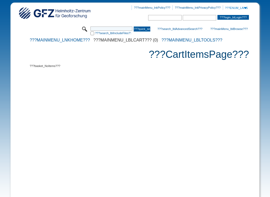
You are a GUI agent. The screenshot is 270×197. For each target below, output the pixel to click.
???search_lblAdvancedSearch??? (179, 28)
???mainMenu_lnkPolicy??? (152, 7)
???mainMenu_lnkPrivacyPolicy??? (198, 7)
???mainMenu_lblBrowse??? (229, 28)
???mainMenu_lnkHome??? (60, 40)
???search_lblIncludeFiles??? (113, 33)
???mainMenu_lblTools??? (191, 40)
